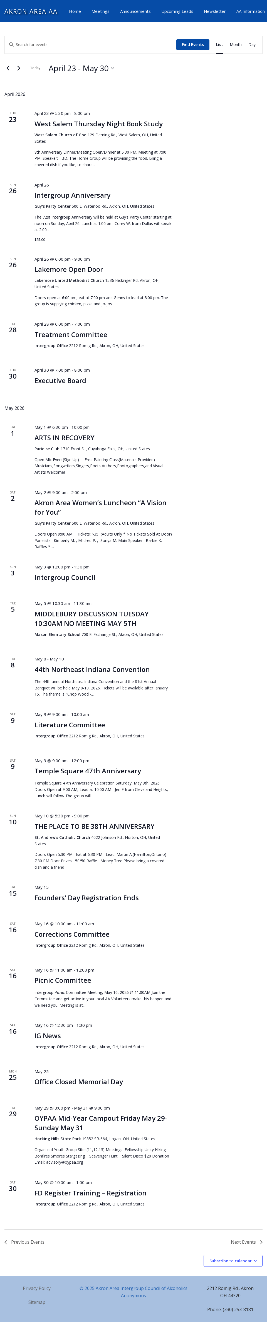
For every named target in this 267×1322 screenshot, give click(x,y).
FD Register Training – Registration (90, 1192)
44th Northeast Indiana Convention (92, 669)
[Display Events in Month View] (236, 45)
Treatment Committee (70, 334)
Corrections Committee (72, 934)
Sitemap (36, 1302)
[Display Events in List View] (219, 45)
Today (35, 68)
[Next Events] (18, 68)
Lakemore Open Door (68, 269)
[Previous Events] (7, 68)
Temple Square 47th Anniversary (87, 770)
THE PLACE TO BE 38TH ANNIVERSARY (94, 826)
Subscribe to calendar (230, 1260)
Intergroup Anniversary (72, 195)
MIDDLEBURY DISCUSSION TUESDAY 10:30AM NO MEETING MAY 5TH (91, 618)
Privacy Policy (37, 1288)
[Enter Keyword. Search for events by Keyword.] (90, 45)
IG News (47, 1035)
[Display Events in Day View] (252, 45)
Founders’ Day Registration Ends (86, 897)
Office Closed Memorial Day (78, 1081)
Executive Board (60, 380)
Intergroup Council (64, 577)
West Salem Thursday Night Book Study (98, 123)
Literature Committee (69, 724)
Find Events (193, 44)
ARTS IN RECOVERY (64, 437)
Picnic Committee (62, 980)
